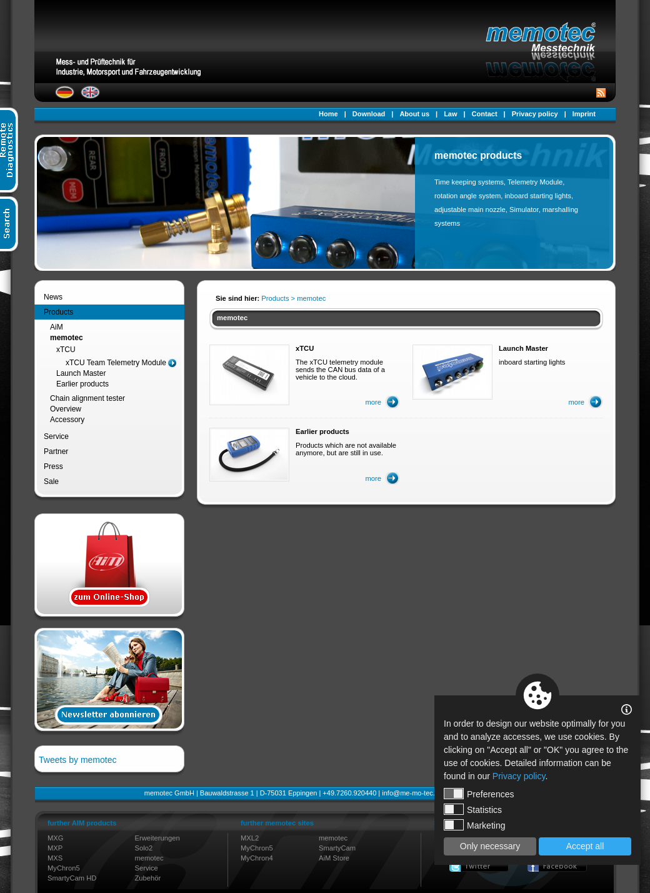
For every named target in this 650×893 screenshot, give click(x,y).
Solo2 (144, 848)
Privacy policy (535, 114)
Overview (65, 409)
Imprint (584, 114)
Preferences (479, 793)
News (53, 297)
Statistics (473, 809)
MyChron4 (257, 858)
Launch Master (81, 373)
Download (369, 114)
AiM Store (334, 858)
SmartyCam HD (72, 878)
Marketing (474, 824)
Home (328, 114)
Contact (485, 114)
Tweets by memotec (78, 760)
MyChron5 (64, 868)
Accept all (585, 846)
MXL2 (250, 838)
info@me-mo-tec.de (412, 793)
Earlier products (82, 384)
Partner (56, 451)
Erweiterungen (157, 838)
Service (56, 436)
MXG (55, 838)
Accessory (67, 419)
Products (58, 312)
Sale (51, 481)
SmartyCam (337, 848)
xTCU (66, 349)
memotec (66, 337)
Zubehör (148, 878)
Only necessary (490, 846)
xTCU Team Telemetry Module (116, 362)
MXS (55, 858)
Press (53, 466)
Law (450, 114)
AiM (56, 327)
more (374, 402)
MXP (55, 848)
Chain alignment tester (87, 398)
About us (414, 114)
